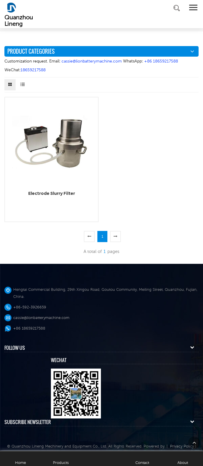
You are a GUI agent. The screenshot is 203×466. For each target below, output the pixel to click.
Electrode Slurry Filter (51, 193)
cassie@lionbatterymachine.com (41, 317)
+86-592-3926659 (29, 307)
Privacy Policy (182, 446)
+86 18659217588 (29, 328)
